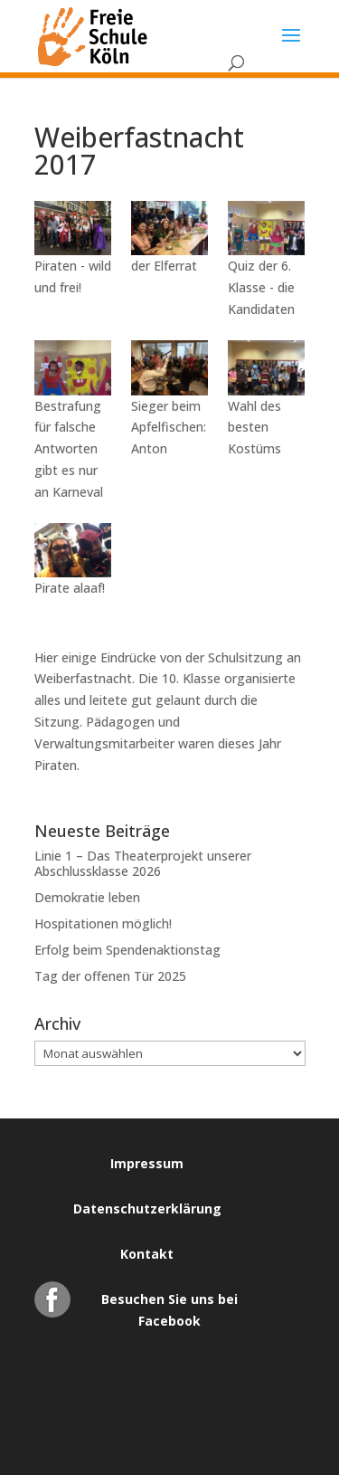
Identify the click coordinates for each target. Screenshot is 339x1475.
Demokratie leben (87, 897)
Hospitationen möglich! (103, 923)
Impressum (147, 1163)
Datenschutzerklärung (147, 1208)
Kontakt (147, 1253)
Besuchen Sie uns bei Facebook (169, 1304)
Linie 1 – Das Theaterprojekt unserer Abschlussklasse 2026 (142, 863)
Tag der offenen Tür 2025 (110, 976)
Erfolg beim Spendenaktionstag (127, 949)
